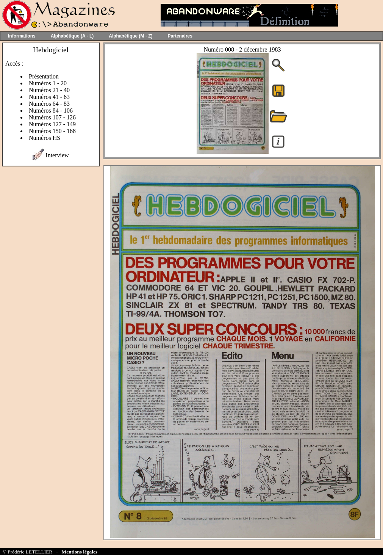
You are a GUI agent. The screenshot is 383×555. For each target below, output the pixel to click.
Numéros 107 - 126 (52, 117)
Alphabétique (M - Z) (130, 36)
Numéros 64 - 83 (49, 103)
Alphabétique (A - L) (72, 36)
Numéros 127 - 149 (52, 124)
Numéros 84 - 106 (51, 110)
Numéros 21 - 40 (49, 90)
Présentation (44, 76)
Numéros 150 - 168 (52, 131)
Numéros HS (44, 138)
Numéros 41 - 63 (49, 97)
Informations (22, 36)
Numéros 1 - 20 (48, 83)
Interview (57, 155)
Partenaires (180, 36)
